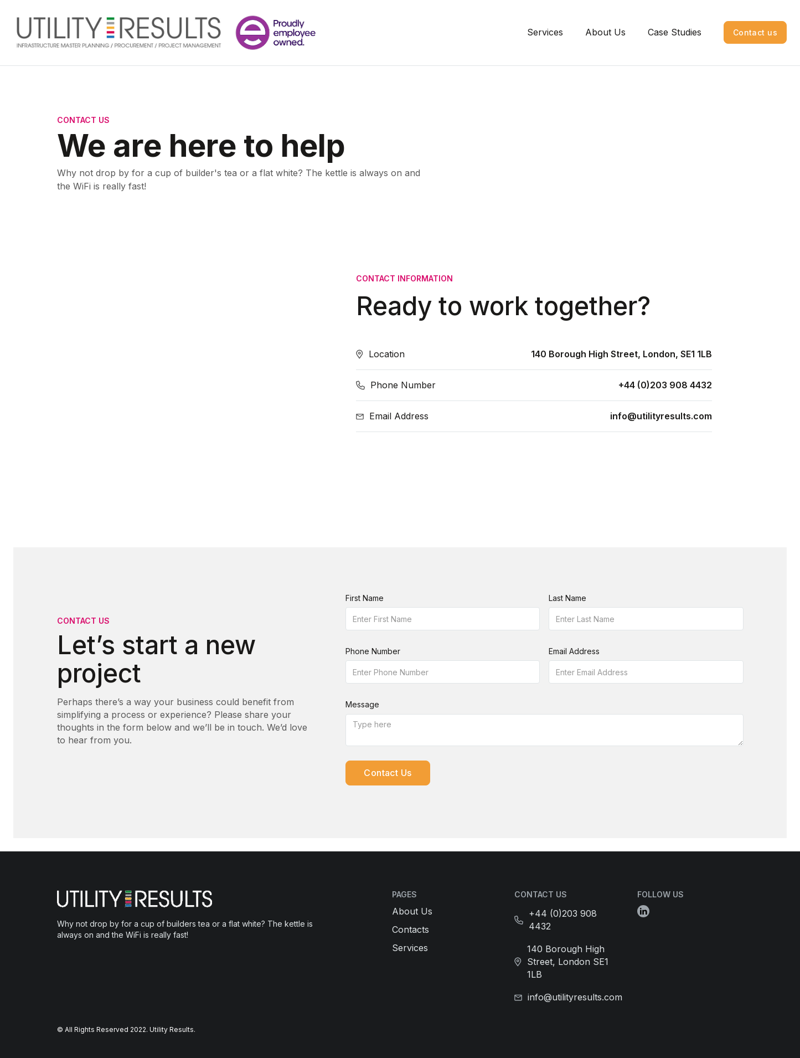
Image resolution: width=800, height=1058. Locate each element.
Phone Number (372, 651)
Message (362, 704)
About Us (605, 32)
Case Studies (674, 32)
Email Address (574, 651)
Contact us (755, 32)
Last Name (567, 598)
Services (545, 32)
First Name (364, 598)
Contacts (410, 929)
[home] (129, 33)
